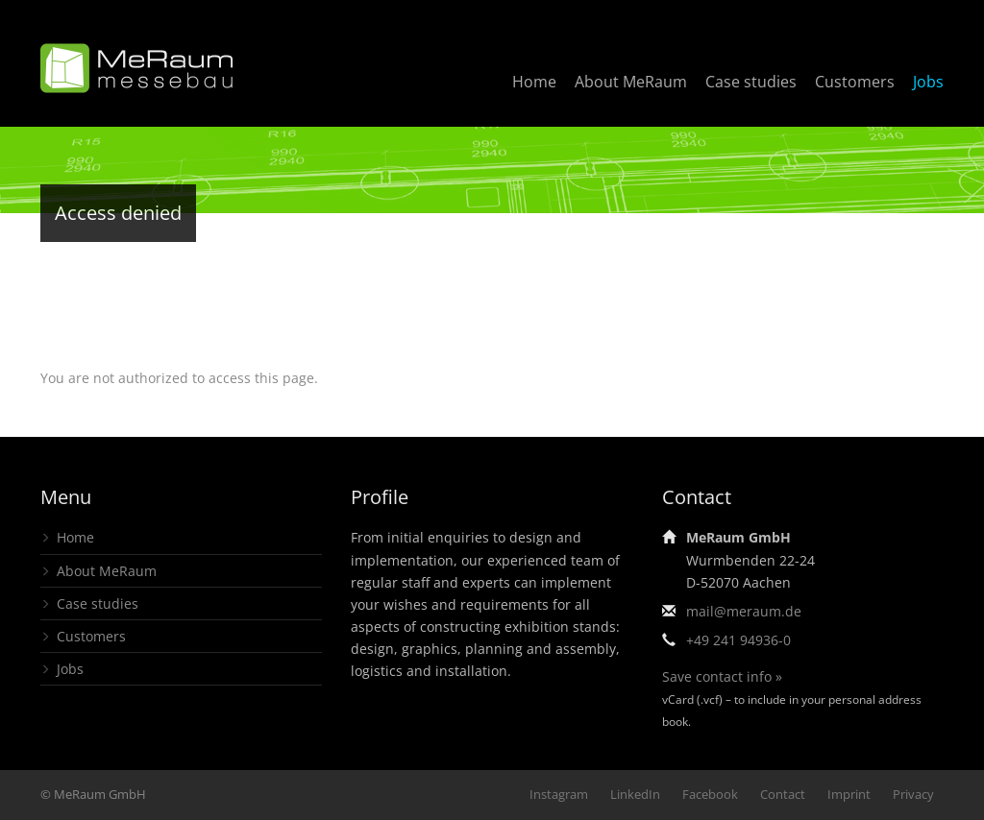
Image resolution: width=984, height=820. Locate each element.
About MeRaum (631, 81)
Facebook (710, 794)
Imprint (849, 794)
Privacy (913, 794)
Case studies (751, 81)
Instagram (558, 794)
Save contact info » (722, 676)
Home (534, 81)
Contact (782, 794)
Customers (855, 81)
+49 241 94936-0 (738, 640)
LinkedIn (635, 794)
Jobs (928, 81)
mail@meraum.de (743, 611)
